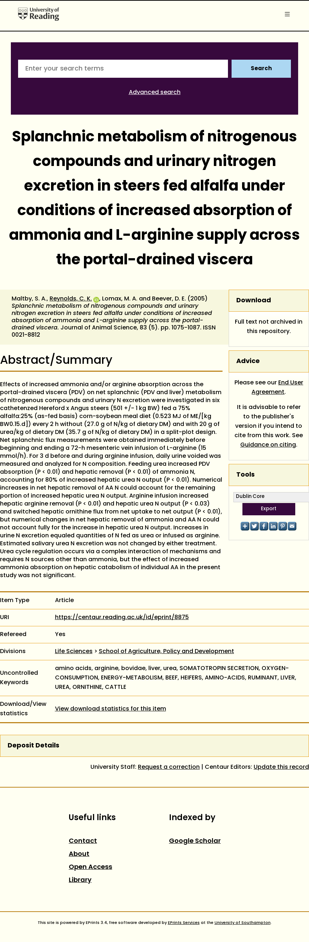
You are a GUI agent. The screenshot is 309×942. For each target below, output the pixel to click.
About (79, 854)
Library (80, 880)
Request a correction (169, 767)
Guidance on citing (268, 445)
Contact (83, 841)
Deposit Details (33, 745)
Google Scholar (195, 841)
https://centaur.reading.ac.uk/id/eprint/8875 (122, 617)
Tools (245, 475)
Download (253, 300)
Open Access (90, 867)
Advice (248, 361)
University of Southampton (243, 923)
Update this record (281, 767)
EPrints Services (184, 923)
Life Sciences (74, 651)
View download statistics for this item (110, 709)
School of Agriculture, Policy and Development (166, 651)
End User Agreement (277, 387)
